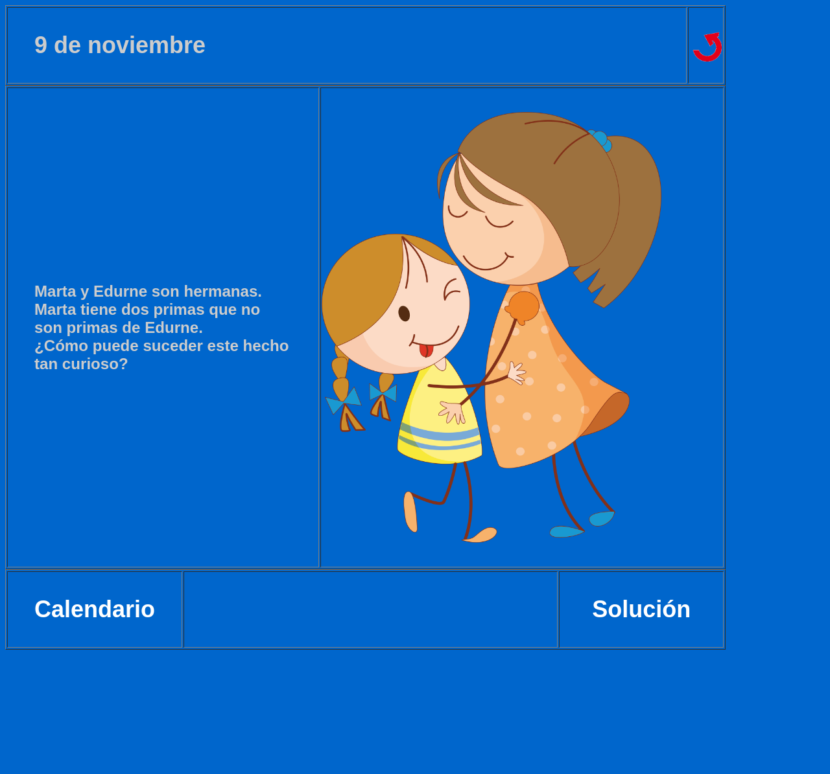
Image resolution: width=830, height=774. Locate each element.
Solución (641, 609)
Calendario (94, 609)
